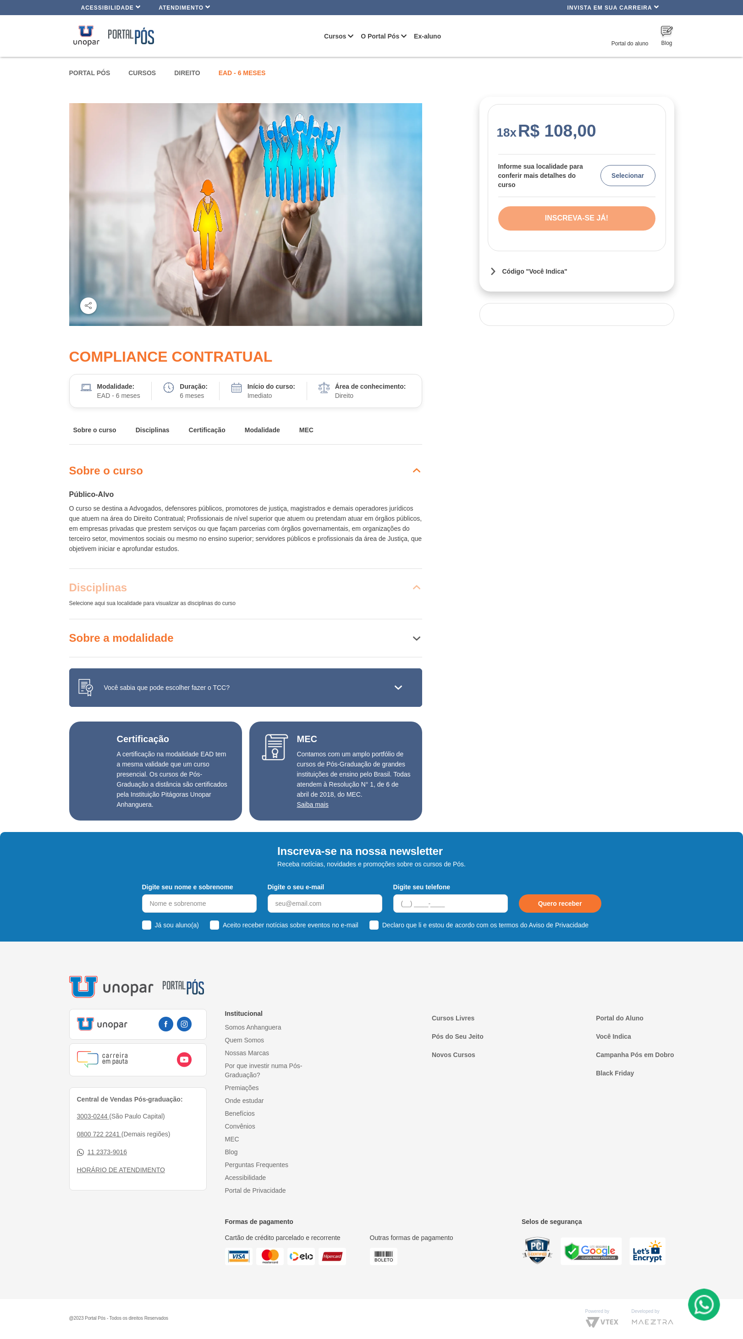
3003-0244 (93, 1116)
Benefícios (240, 1113)
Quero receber (560, 903)
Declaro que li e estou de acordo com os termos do (485, 925)
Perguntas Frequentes (257, 1164)
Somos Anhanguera (253, 1027)
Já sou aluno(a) (177, 925)
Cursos (335, 36)
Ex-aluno (427, 36)
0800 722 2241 (99, 1134)
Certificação (207, 430)
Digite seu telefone (421, 887)
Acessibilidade (111, 7)
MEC (306, 430)
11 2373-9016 (102, 1152)
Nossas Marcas (247, 1053)
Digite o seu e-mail (296, 887)
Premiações (242, 1087)
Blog (231, 1152)
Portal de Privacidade (255, 1190)
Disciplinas (153, 430)
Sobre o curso (94, 430)
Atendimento (184, 7)
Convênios (240, 1126)
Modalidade (262, 430)
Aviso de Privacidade (559, 925)
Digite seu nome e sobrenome (187, 887)
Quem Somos (244, 1040)
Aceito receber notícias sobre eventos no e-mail (290, 925)
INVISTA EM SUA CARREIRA (613, 7)
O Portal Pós (380, 36)
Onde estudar (244, 1100)
